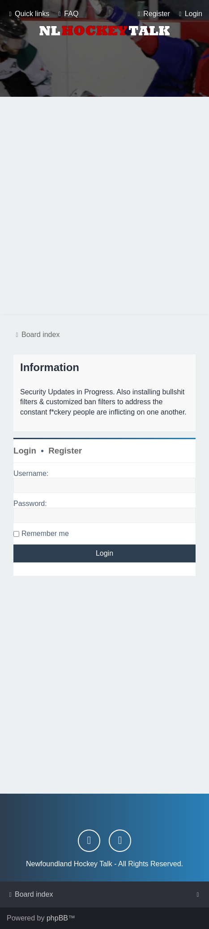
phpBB (57, 918)
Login (24, 450)
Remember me (45, 533)
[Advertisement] (104, 206)
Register (65, 450)
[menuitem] (67, 14)
